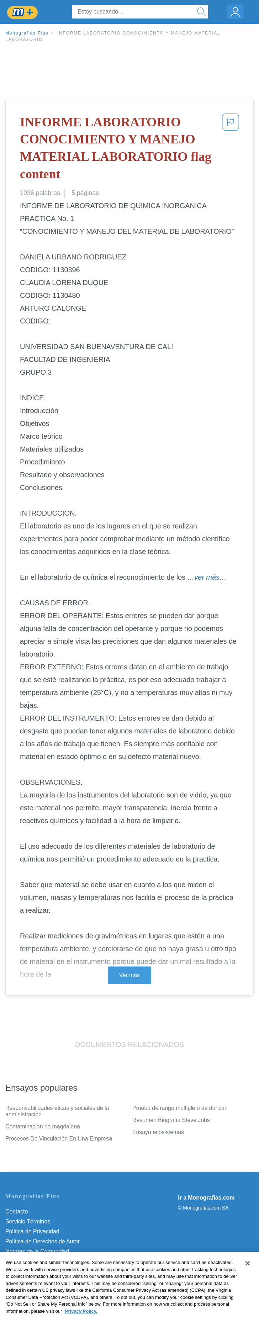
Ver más (129, 975)
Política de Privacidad (32, 1231)
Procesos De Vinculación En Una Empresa (58, 1139)
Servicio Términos (27, 1221)
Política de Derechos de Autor (42, 1241)
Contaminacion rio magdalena (42, 1126)
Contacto (16, 1211)
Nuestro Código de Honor (37, 1261)
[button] (230, 149)
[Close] (247, 1273)
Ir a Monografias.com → (210, 1198)
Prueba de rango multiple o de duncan (180, 1108)
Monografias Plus (27, 33)
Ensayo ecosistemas (158, 1132)
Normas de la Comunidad (37, 1251)
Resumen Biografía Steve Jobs (171, 1120)
